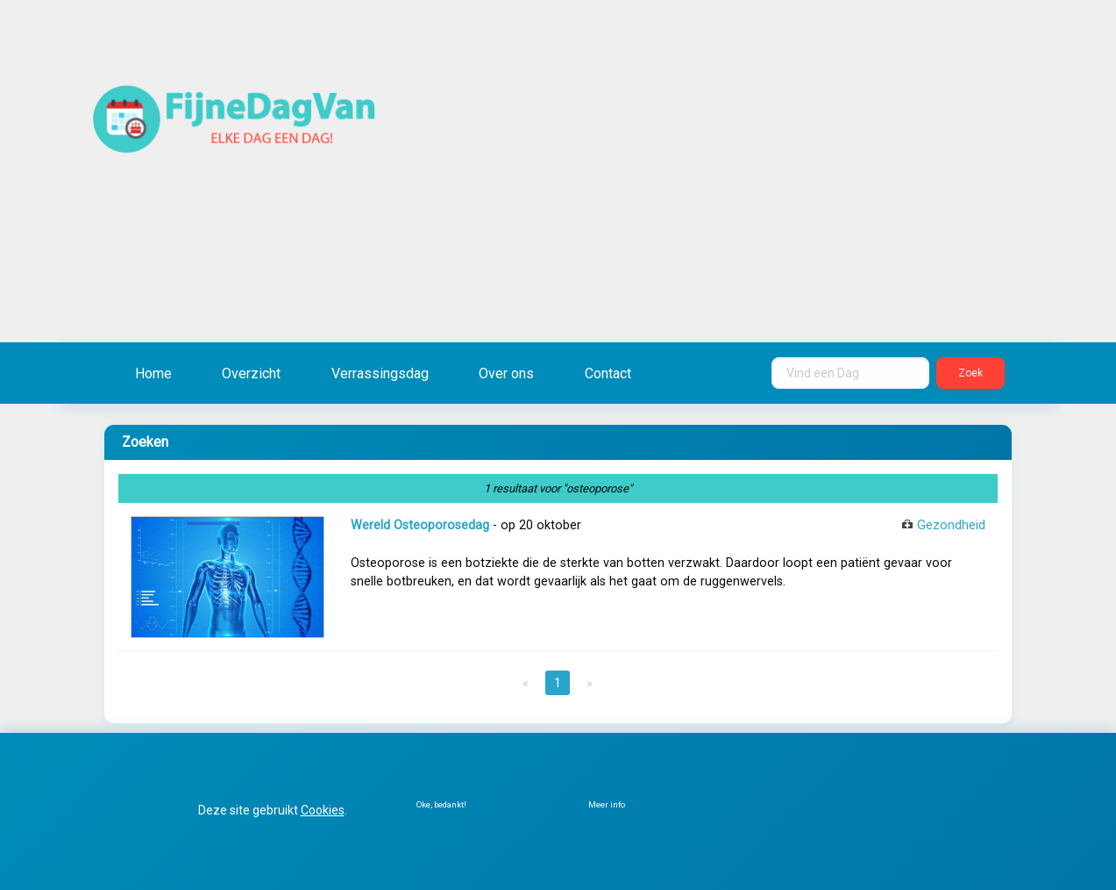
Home (153, 373)
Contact (608, 373)
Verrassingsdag (380, 373)
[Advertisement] (757, 202)
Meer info (606, 804)
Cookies (323, 810)
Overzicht (251, 373)
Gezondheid (951, 525)
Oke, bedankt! (441, 804)
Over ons (506, 373)
